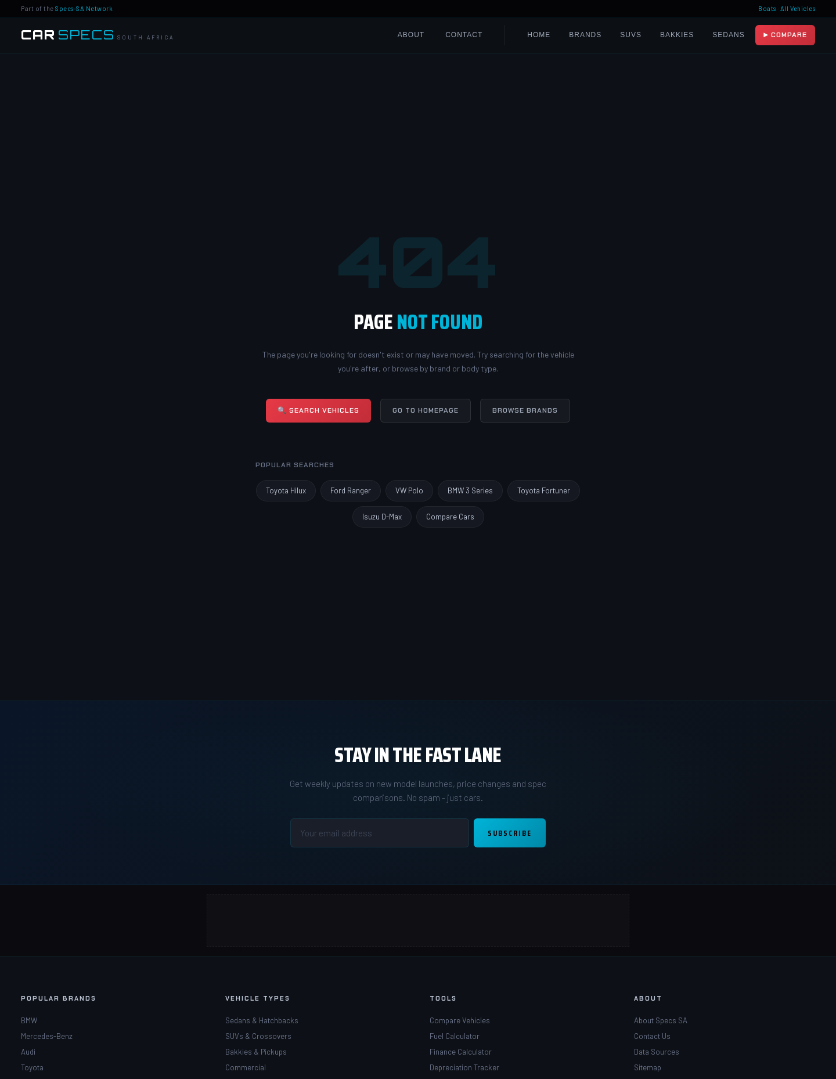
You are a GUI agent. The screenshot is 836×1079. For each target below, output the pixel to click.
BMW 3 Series (470, 490)
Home (538, 35)
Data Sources (656, 1051)
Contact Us (652, 1036)
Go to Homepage (425, 410)
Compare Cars (450, 516)
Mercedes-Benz (47, 1036)
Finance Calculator (461, 1051)
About (411, 35)
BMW (29, 1020)
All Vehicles (797, 8)
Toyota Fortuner (543, 490)
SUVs (631, 35)
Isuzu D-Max (382, 516)
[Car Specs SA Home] (97, 35)
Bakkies (677, 35)
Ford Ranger (350, 490)
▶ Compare (785, 34)
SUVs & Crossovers (258, 1036)
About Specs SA (660, 1020)
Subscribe (510, 833)
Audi (28, 1051)
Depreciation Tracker (464, 1067)
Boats (767, 8)
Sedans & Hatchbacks (261, 1020)
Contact (463, 35)
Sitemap (647, 1067)
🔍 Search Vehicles (318, 410)
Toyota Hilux (286, 490)
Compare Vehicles (460, 1020)
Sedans (728, 35)
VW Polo (409, 490)
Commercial (245, 1067)
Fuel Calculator (455, 1036)
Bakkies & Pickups (256, 1051)
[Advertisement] (418, 920)
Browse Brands (525, 410)
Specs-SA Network (84, 8)
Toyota (32, 1067)
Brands (585, 35)
